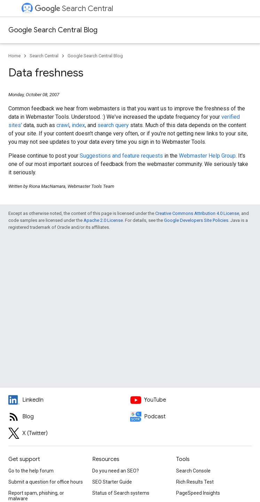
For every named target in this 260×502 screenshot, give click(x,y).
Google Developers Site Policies (196, 220)
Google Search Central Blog (52, 30)
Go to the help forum (31, 471)
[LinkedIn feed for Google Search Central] (69, 399)
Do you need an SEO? (115, 471)
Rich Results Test (195, 482)
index (78, 125)
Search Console (193, 471)
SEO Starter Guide (112, 482)
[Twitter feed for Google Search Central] (69, 433)
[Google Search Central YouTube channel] (191, 399)
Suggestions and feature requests (121, 155)
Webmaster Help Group (207, 155)
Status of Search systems (120, 493)
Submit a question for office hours (45, 482)
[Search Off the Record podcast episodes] (191, 416)
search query (113, 125)
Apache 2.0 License (103, 220)
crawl (62, 125)
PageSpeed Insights (198, 493)
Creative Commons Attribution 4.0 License (197, 213)
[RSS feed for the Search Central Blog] (69, 416)
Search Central (74, 8)
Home (14, 55)
